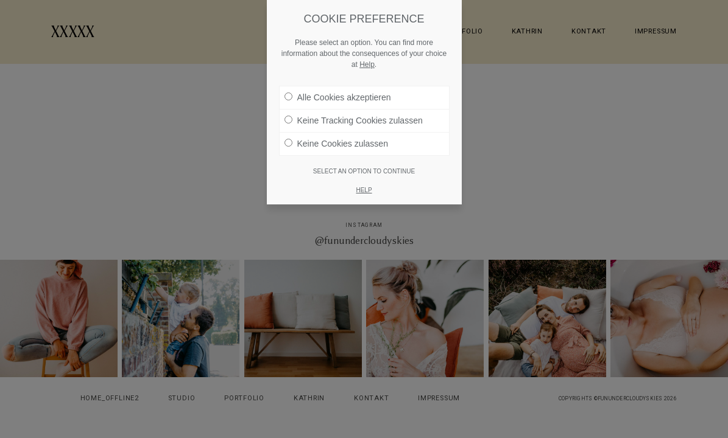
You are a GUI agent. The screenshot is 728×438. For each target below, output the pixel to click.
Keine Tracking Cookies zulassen (353, 120)
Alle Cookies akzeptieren (337, 97)
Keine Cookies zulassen (336, 143)
